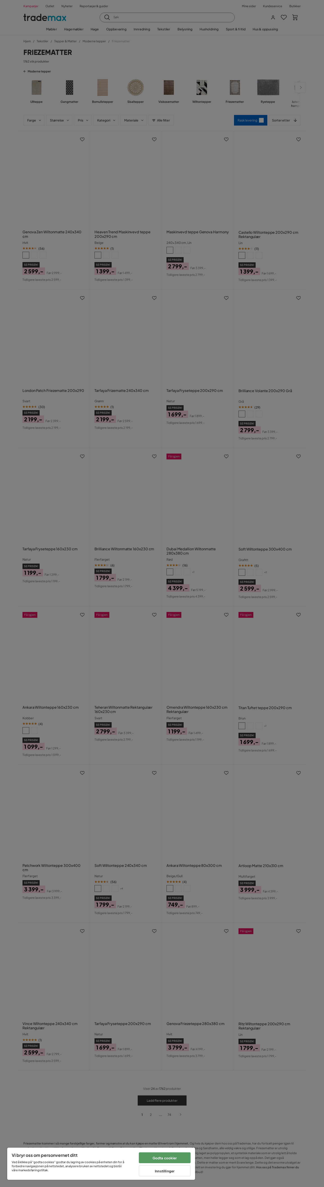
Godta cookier (165, 1158)
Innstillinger (165, 1171)
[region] (101, 1164)
